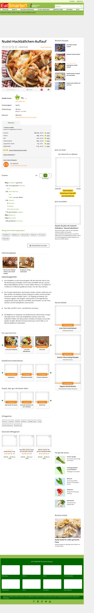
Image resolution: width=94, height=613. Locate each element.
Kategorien (6, 598)
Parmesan (19, 221)
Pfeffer (11, 197)
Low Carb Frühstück (11, 349)
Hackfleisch (12, 183)
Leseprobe (58, 188)
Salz (10, 194)
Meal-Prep (42, 405)
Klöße (17, 421)
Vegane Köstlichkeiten (68, 386)
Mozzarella (12, 218)
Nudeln (11, 421)
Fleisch (5, 421)
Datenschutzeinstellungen (49, 596)
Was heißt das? (20, 101)
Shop (77, 9)
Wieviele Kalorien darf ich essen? (26, 117)
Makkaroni (12, 215)
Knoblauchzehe (14, 209)
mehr (48, 133)
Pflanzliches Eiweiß (26, 377)
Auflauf (24, 421)
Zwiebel (11, 206)
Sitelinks (16, 596)
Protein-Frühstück (42, 377)
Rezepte (14, 9)
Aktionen (69, 9)
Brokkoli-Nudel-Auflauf (73, 54)
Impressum (31, 596)
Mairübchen (70, 500)
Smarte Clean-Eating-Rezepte (68, 357)
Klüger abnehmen (44, 9)
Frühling (5, 9)
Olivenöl (11, 200)
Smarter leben (58, 9)
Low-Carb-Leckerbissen (67, 328)
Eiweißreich (11, 377)
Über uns (5, 596)
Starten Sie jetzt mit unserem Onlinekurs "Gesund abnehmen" (68, 217)
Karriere (11, 596)
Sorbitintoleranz (7, 425)
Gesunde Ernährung (27, 9)
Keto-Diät (42, 349)
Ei (9, 189)
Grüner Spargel (71, 457)
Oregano (20, 212)
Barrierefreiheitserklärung (65, 596)
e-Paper (78, 188)
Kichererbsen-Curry (9, 451)
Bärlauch (69, 478)
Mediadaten (76, 596)
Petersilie (22, 186)
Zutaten (5, 175)
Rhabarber (70, 489)
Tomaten (12, 203)
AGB (26, 596)
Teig (39, 421)
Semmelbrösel (13, 191)
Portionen (45, 178)
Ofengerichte (32, 421)
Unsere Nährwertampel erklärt (18, 150)
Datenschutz (38, 596)
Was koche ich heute (11, 405)
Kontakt (22, 596)
